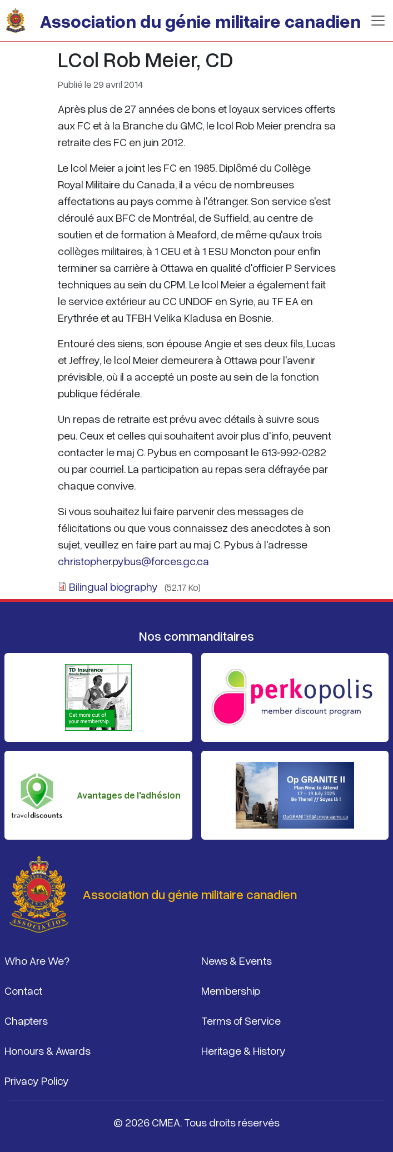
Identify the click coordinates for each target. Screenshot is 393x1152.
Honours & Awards (47, 1050)
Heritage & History (243, 1050)
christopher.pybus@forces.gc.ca (133, 560)
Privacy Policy (36, 1080)
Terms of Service (241, 1020)
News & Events (236, 960)
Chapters (26, 1020)
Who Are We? (36, 960)
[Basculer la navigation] (378, 20)
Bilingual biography (113, 586)
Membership (230, 990)
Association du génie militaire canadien (200, 20)
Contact (23, 990)
